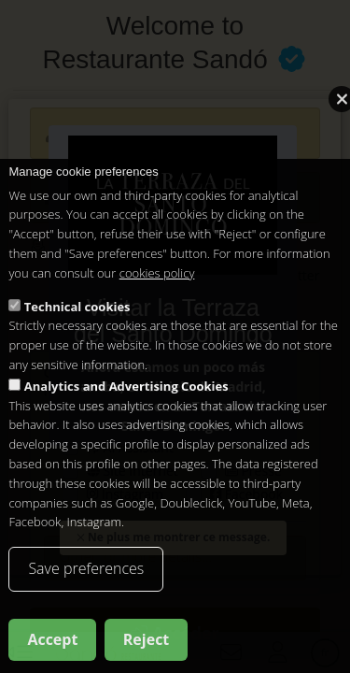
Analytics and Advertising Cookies (126, 394)
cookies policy (157, 281)
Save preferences (86, 576)
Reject (146, 647)
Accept (52, 647)
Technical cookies (77, 315)
